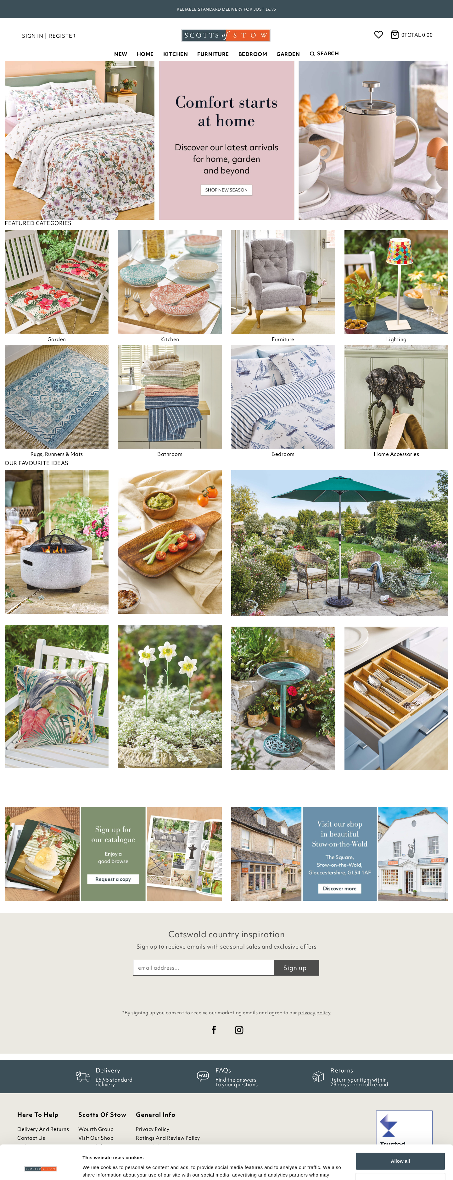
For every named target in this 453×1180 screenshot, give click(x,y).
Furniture (213, 54)
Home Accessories (396, 454)
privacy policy (314, 1013)
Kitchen (175, 54)
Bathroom (169, 454)
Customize (401, 1149)
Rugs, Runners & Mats (57, 454)
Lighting (396, 339)
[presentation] (226, 991)
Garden (288, 54)
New (120, 54)
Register (62, 35)
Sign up (295, 968)
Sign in (32, 35)
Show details (97, 1167)
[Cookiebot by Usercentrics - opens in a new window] (40, 1167)
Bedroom (252, 54)
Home (145, 54)
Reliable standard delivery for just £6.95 (226, 9)
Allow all (400, 1129)
